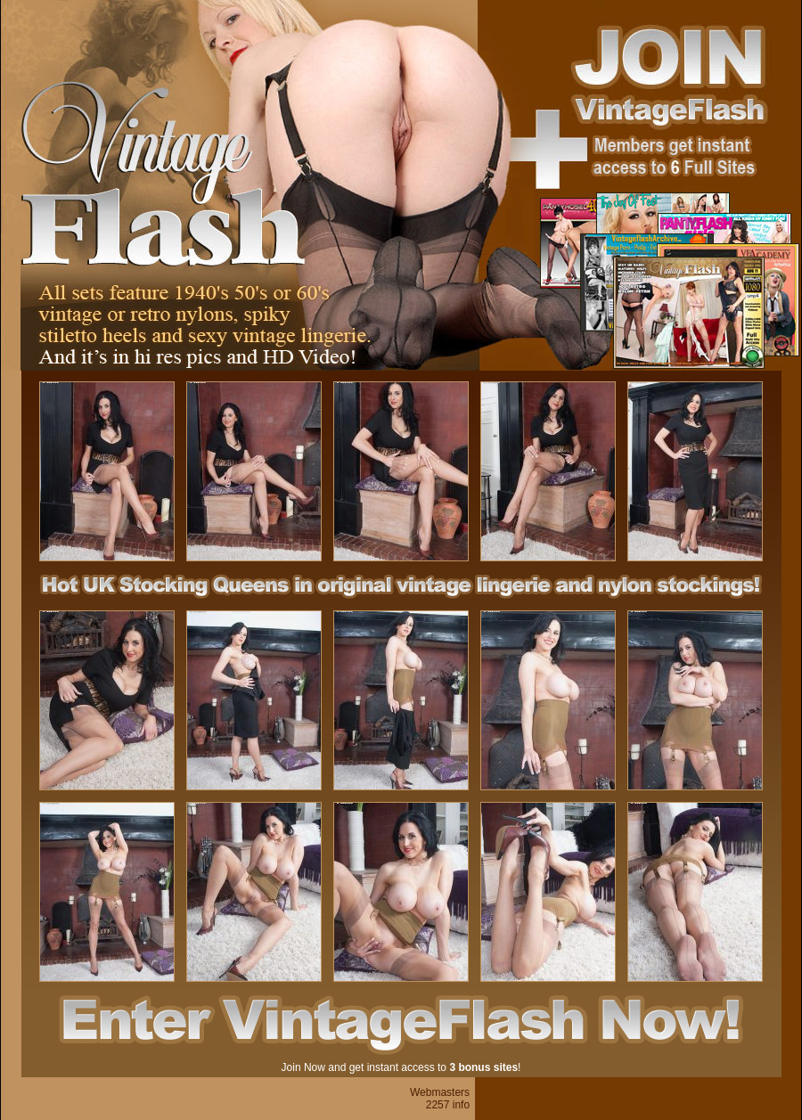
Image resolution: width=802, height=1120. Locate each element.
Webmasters (440, 1092)
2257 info (448, 1105)
